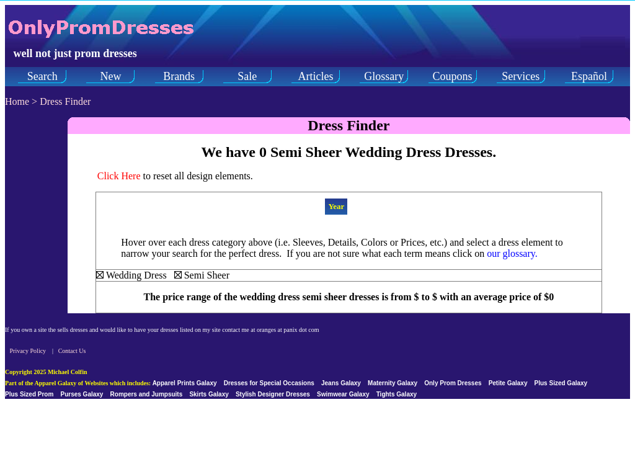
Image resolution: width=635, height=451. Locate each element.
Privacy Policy (28, 350)
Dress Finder (65, 101)
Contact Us (72, 350)
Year (336, 206)
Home (17, 101)
